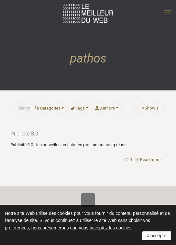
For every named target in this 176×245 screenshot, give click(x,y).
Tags (80, 108)
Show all (150, 108)
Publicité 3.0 (24, 134)
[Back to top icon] (88, 200)
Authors (107, 108)
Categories (50, 108)
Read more (150, 159)
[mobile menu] (167, 12)
